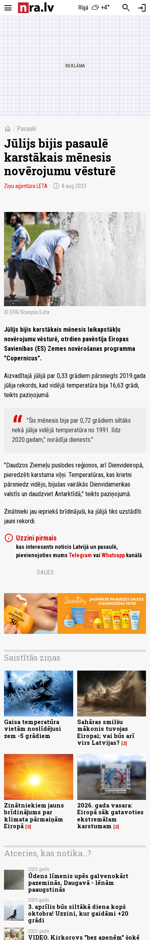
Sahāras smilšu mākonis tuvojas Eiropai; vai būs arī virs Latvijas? (105, 732)
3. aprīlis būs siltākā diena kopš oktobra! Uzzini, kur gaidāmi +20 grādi (78, 913)
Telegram (80, 555)
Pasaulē (26, 129)
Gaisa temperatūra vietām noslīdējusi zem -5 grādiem (32, 729)
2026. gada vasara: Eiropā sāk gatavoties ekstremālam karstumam (110, 815)
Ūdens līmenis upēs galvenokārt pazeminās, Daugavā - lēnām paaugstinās (78, 883)
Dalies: (46, 572)
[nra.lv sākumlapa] (36, 7)
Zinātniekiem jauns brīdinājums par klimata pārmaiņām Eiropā (34, 815)
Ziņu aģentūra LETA (26, 186)
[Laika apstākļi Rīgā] (94, 8)
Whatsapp (113, 555)
